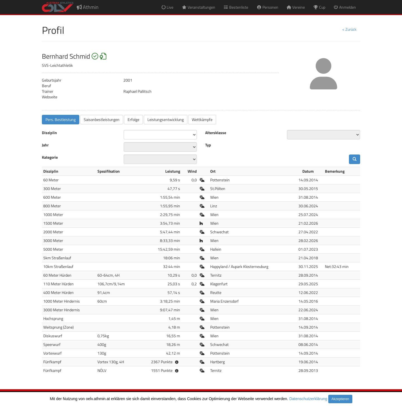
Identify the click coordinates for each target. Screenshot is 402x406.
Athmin (88, 7)
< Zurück (349, 29)
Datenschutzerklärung (308, 398)
